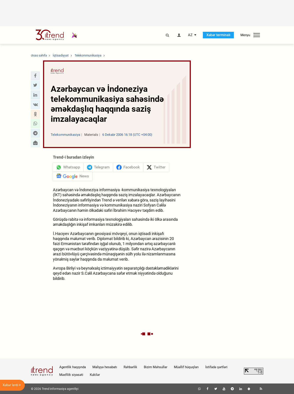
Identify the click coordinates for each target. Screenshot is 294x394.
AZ (190, 35)
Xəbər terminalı (218, 35)
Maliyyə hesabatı (104, 367)
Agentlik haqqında (72, 367)
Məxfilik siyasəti (71, 375)
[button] (35, 76)
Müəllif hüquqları (186, 367)
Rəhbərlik (130, 367)
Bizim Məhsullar (155, 367)
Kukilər (95, 375)
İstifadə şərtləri (216, 367)
